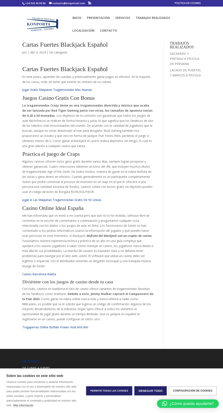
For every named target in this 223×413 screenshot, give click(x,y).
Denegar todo (150, 390)
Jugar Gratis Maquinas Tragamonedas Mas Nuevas (57, 90)
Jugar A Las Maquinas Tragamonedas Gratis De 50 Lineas (61, 200)
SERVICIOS (122, 18)
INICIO (76, 18)
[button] (188, 403)
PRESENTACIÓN (98, 18)
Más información (23, 405)
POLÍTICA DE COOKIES (188, 3)
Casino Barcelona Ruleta (39, 274)
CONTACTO (108, 30)
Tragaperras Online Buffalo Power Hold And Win (55, 327)
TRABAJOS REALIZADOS (153, 18)
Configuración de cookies (192, 390)
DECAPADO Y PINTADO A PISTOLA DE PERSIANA (184, 59)
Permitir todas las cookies (109, 390)
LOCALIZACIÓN (83, 30)
